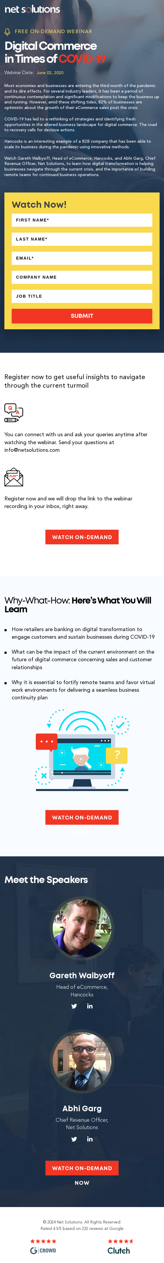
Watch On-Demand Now (82, 539)
